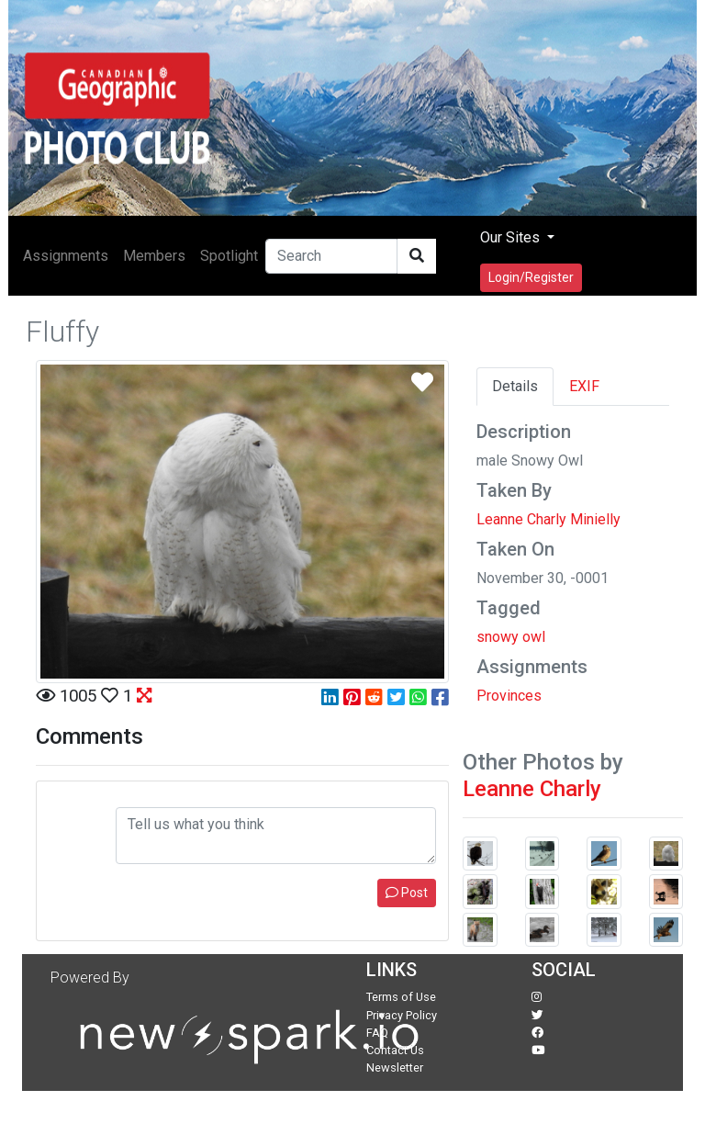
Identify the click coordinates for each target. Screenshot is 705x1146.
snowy (497, 637)
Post (407, 892)
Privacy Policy (401, 1015)
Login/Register (531, 277)
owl (533, 637)
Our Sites (511, 237)
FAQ (377, 1032)
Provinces (509, 695)
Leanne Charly (532, 789)
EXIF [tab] (584, 386)
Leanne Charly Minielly (548, 519)
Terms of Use (401, 997)
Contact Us (395, 1050)
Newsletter (394, 1067)
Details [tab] (515, 386)
